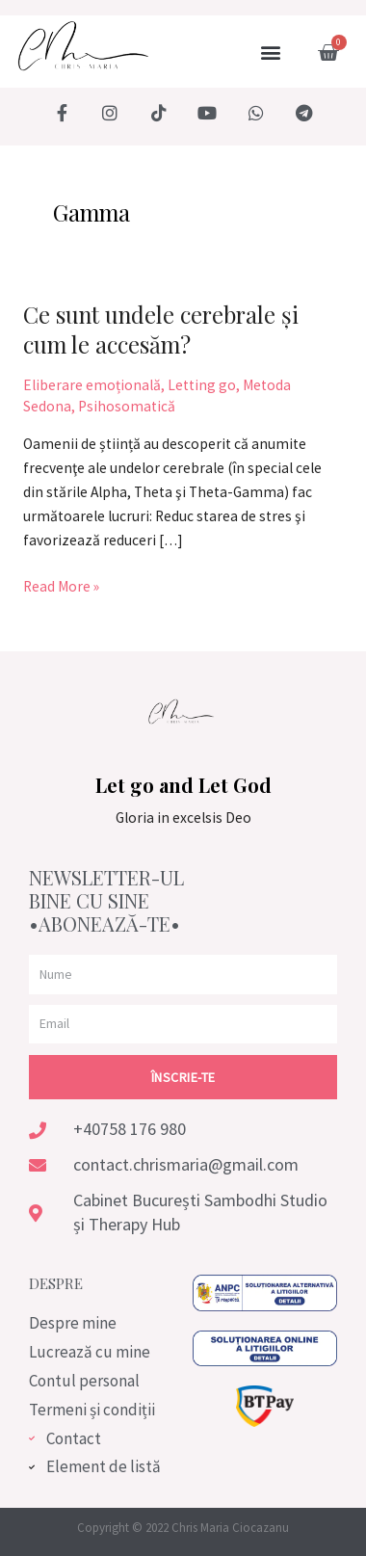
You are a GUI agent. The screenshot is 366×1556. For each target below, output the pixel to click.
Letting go (202, 385)
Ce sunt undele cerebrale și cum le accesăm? (161, 329)
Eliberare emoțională (92, 385)
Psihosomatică (126, 406)
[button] (270, 52)
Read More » (61, 585)
